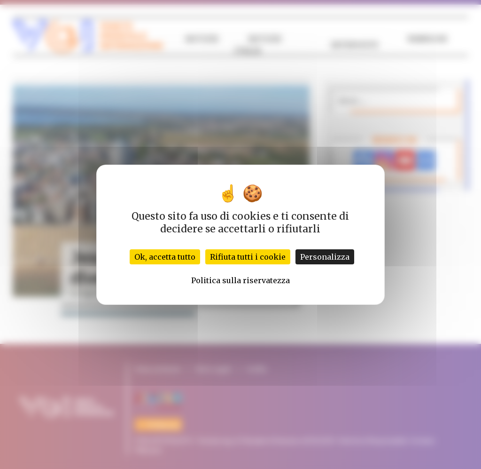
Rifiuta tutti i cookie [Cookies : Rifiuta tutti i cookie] (248, 257)
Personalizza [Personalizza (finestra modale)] (324, 257)
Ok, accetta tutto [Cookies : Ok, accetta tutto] (164, 257)
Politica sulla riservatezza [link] (240, 280)
